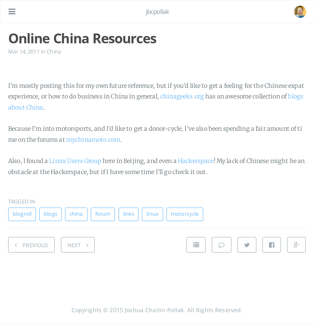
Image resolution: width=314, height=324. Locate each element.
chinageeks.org (182, 96)
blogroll (22, 213)
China (54, 51)
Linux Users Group (75, 161)
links (129, 213)
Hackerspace (196, 161)
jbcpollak (157, 11)
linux (152, 213)
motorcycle (185, 213)
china (76, 213)
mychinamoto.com (93, 139)
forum (103, 213)
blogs (50, 213)
